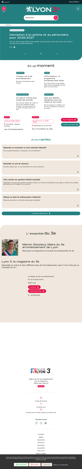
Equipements (41, 440)
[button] (25, 53)
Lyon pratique (74, 2)
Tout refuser (34, 465)
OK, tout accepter (20, 465)
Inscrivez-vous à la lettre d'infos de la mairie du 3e (41, 412)
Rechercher (29, 17)
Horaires (41, 386)
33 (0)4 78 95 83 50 (41, 401)
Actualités (41, 434)
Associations (41, 445)
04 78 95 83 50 (35, 352)
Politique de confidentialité (61, 465)
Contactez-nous (41, 407)
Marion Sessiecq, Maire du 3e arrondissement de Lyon (43, 288)
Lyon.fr (7, 2)
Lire (11, 47)
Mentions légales (41, 453)
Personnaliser (48, 465)
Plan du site (41, 451)
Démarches (41, 442)
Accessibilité (41, 448)
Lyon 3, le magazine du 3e (20, 304)
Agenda (41, 437)
